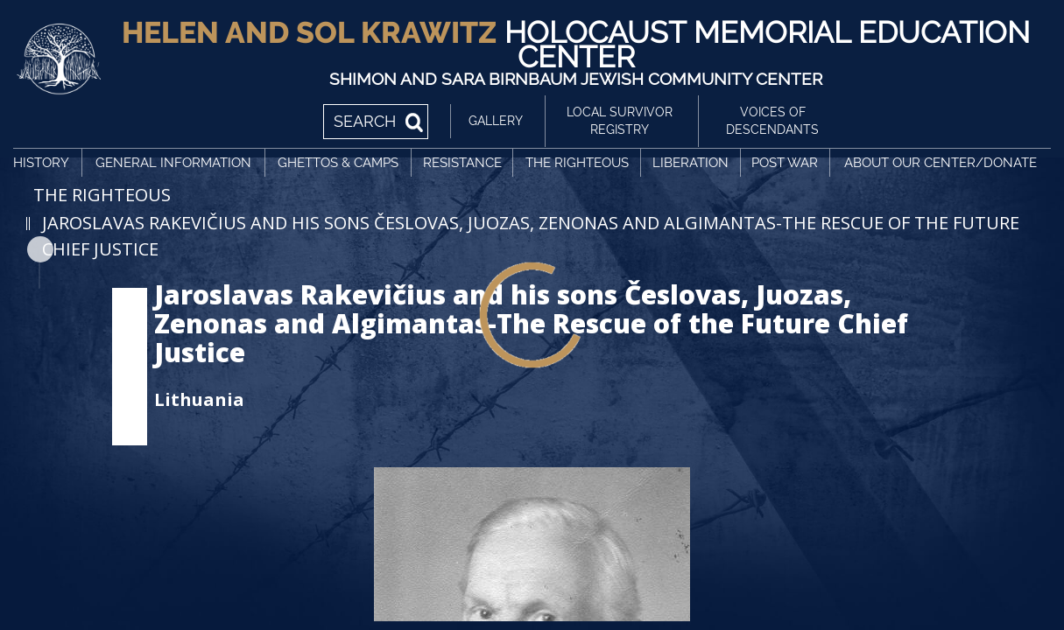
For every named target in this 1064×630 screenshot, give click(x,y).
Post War (784, 163)
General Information (173, 163)
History (41, 163)
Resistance (462, 163)
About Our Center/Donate (940, 163)
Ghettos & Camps (338, 163)
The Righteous (577, 163)
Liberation (690, 163)
